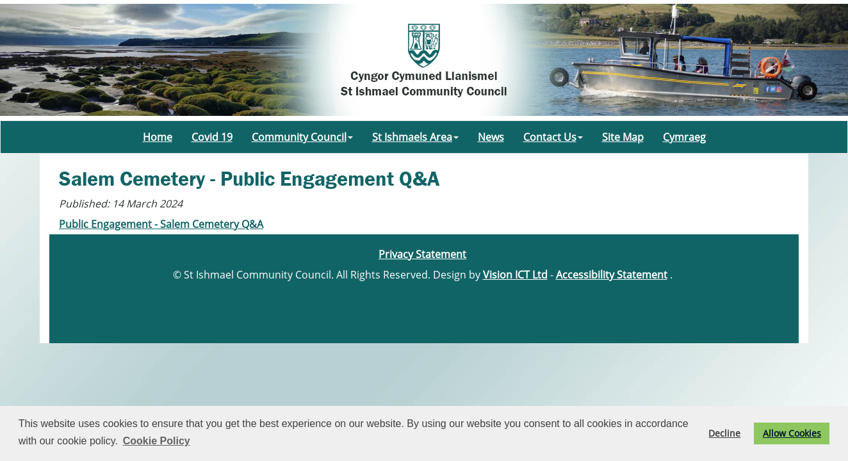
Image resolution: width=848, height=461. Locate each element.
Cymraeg (684, 137)
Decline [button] (724, 433)
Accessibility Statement (611, 275)
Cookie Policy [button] (156, 440)
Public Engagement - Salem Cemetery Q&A (161, 224)
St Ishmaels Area (415, 137)
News (491, 137)
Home (157, 137)
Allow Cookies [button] (792, 433)
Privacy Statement (422, 254)
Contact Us (553, 137)
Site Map (623, 137)
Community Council (302, 137)
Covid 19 (212, 137)
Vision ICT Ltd (515, 275)
